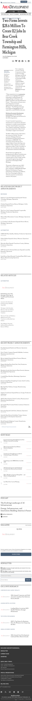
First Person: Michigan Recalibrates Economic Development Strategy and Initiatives (7, 78)
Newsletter (4, 651)
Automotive (5, 230)
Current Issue (5, 653)
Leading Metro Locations (6, 678)
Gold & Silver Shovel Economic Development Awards (12, 675)
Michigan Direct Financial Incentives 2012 (8, 88)
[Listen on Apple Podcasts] (16, 514)
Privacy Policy (21, 698)
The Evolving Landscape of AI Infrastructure (12, 504)
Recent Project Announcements (7, 669)
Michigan (17, 89)
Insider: (15, 568)
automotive (22, 94)
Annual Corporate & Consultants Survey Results (11, 676)
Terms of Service (28, 698)
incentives (16, 108)
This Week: (16, 572)
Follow (12, 12)
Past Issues (28, 525)
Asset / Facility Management (7, 664)
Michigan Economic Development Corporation (15, 114)
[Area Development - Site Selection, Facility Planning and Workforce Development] (16, 7)
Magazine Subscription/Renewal (10, 648)
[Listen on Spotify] (16, 517)
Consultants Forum (6, 2)
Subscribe (24, 1)
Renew (29, 2)
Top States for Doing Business (7, 680)
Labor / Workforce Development (8, 665)
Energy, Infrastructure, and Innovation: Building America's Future (16, 509)
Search (20, 12)
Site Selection (4, 667)
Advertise (13, 2)
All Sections (30, 14)
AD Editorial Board (25, 14)
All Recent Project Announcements (9, 426)
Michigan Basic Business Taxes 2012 (8, 84)
